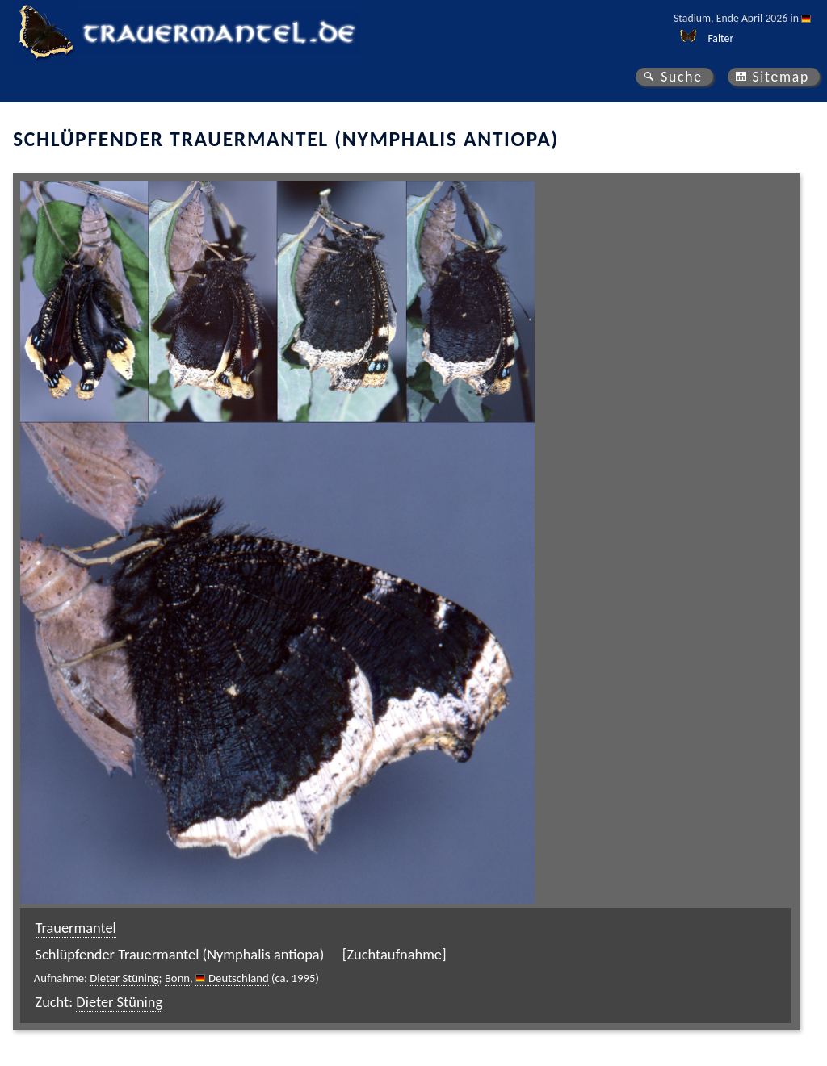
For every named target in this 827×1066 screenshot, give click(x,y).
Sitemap (780, 77)
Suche (682, 77)
